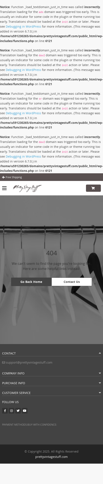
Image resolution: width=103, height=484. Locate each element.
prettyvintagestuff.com (51, 457)
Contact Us (72, 282)
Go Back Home (31, 282)
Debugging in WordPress (23, 26)
